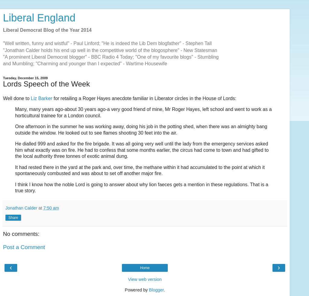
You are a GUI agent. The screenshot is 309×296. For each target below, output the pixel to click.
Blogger (156, 290)
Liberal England (39, 18)
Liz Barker (41, 98)
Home (145, 268)
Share (13, 218)
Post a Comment (24, 247)
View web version (145, 279)
